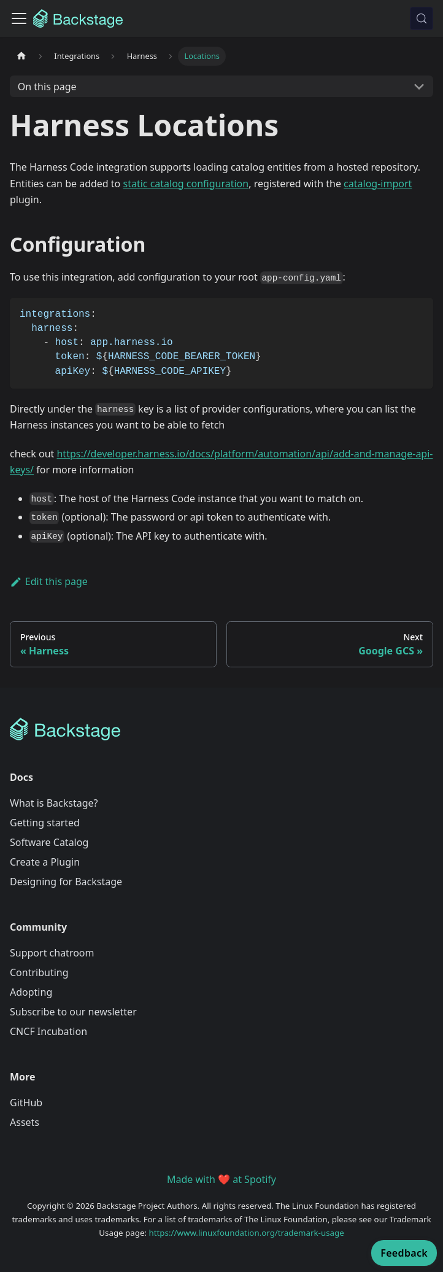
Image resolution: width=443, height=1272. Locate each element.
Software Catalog (49, 842)
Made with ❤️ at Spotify (221, 1179)
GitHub (26, 1102)
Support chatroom (52, 953)
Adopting (31, 992)
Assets (24, 1122)
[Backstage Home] (221, 729)
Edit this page (49, 581)
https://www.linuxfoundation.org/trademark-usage (246, 1232)
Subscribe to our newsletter (73, 1011)
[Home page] (21, 56)
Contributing (39, 972)
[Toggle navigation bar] (19, 18)
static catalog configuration (185, 183)
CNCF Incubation (48, 1031)
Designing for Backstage (66, 881)
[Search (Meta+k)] (421, 18)
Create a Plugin (45, 862)
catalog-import (378, 183)
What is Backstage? (54, 803)
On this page (47, 86)
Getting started (45, 822)
